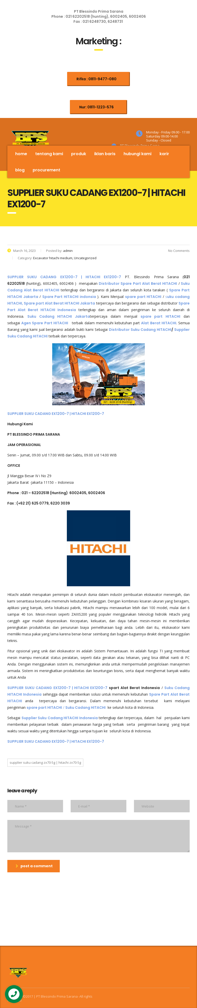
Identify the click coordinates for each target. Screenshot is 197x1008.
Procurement (46, 170)
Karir (164, 154)
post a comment (34, 866)
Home (21, 154)
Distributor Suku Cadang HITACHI (140, 329)
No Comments (175, 250)
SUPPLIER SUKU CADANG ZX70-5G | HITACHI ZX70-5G (45, 762)
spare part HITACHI (161, 316)
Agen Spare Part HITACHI (44, 323)
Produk (78, 154)
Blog (20, 170)
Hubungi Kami (137, 154)
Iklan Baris (104, 154)
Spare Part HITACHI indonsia (69, 296)
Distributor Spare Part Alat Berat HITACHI (138, 283)
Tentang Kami (49, 154)
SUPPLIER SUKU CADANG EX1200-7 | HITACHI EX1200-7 (55, 413)
